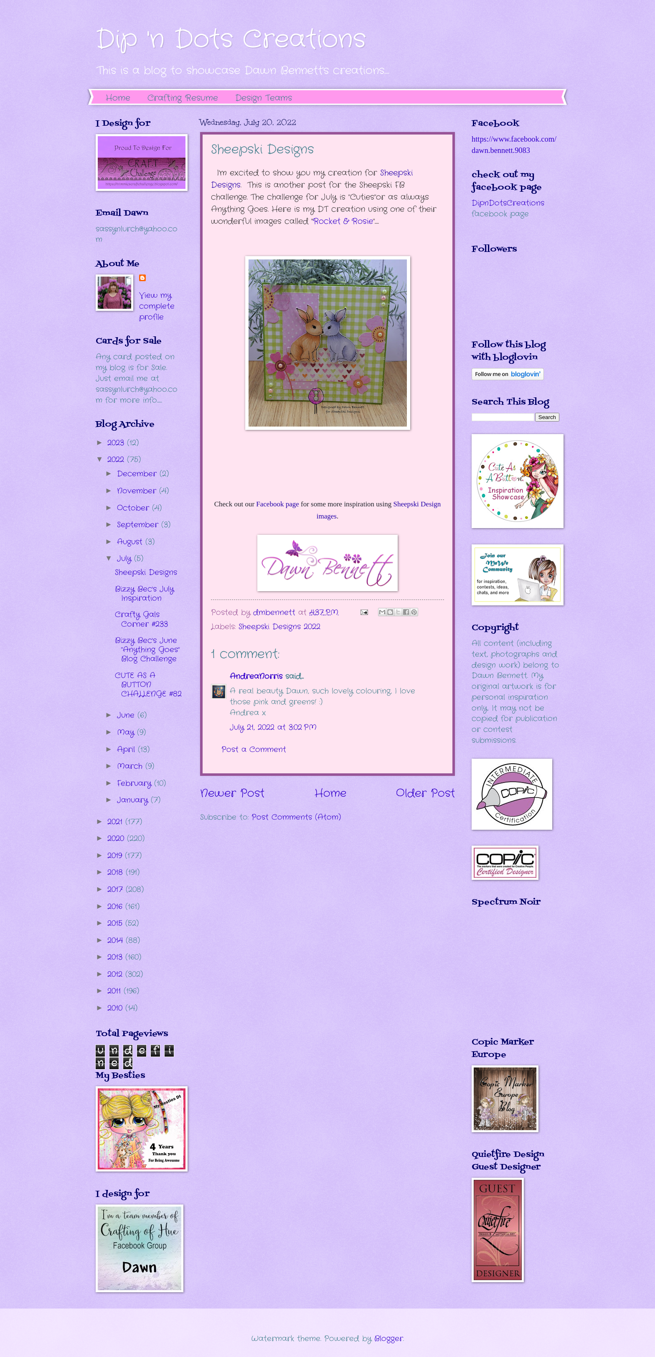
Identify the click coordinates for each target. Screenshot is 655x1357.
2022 (117, 459)
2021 (116, 821)
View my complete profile (157, 306)
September (139, 524)
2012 (116, 974)
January (134, 800)
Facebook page (277, 504)
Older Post (425, 793)
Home (118, 98)
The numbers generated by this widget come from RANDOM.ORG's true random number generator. (505, 978)
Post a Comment (253, 749)
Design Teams (263, 98)
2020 (117, 838)
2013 (116, 957)
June (127, 715)
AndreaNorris (256, 676)
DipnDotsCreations (508, 203)
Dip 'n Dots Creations (231, 40)
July (125, 558)
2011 (115, 991)
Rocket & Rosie (343, 221)
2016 (116, 906)
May (127, 732)
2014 (116, 940)
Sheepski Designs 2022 (279, 626)
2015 (116, 923)
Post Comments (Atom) (296, 817)
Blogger (388, 1338)
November (138, 490)
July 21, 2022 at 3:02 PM (273, 727)
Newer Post (232, 793)
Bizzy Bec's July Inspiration (144, 594)
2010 (116, 1008)
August (131, 541)
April (127, 749)
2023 (117, 442)
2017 (116, 889)
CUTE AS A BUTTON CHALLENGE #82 (148, 684)
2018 (116, 872)
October (134, 508)
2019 (116, 855)
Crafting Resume (182, 98)
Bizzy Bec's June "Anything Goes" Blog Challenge (147, 649)
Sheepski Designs (146, 572)
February (135, 783)
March (131, 766)
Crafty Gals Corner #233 (141, 619)
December (138, 473)
